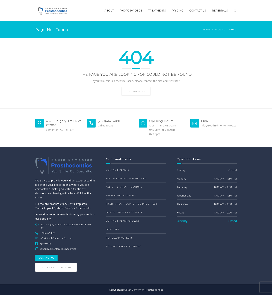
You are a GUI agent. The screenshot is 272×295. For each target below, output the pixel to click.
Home (207, 29)
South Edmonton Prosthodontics (143, 289)
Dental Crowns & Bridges (124, 212)
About (109, 10)
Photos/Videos (131, 10)
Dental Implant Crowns (123, 220)
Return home (136, 91)
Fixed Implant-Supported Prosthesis (132, 204)
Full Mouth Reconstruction (126, 178)
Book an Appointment (56, 267)
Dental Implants (117, 170)
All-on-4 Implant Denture (124, 187)
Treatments (157, 10)
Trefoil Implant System (122, 195)
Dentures (112, 229)
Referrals (220, 10)
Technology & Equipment (123, 246)
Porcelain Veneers (119, 237)
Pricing (177, 10)
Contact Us (197, 10)
